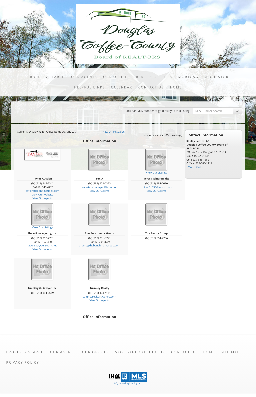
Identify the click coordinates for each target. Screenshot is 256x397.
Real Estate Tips (154, 77)
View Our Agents (43, 198)
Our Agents (84, 77)
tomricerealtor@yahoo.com (99, 296)
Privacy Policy (22, 362)
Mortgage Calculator (203, 77)
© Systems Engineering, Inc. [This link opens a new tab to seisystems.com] (128, 383)
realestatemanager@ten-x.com (99, 187)
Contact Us (151, 87)
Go (237, 111)
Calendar (121, 87)
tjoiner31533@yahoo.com (156, 187)
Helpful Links (89, 87)
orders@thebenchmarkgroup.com (99, 245)
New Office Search (114, 131)
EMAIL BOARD (194, 167)
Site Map (230, 352)
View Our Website (42, 194)
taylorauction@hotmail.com (42, 191)
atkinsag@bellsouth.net (42, 245)
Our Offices (116, 77)
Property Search (46, 77)
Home (176, 87)
